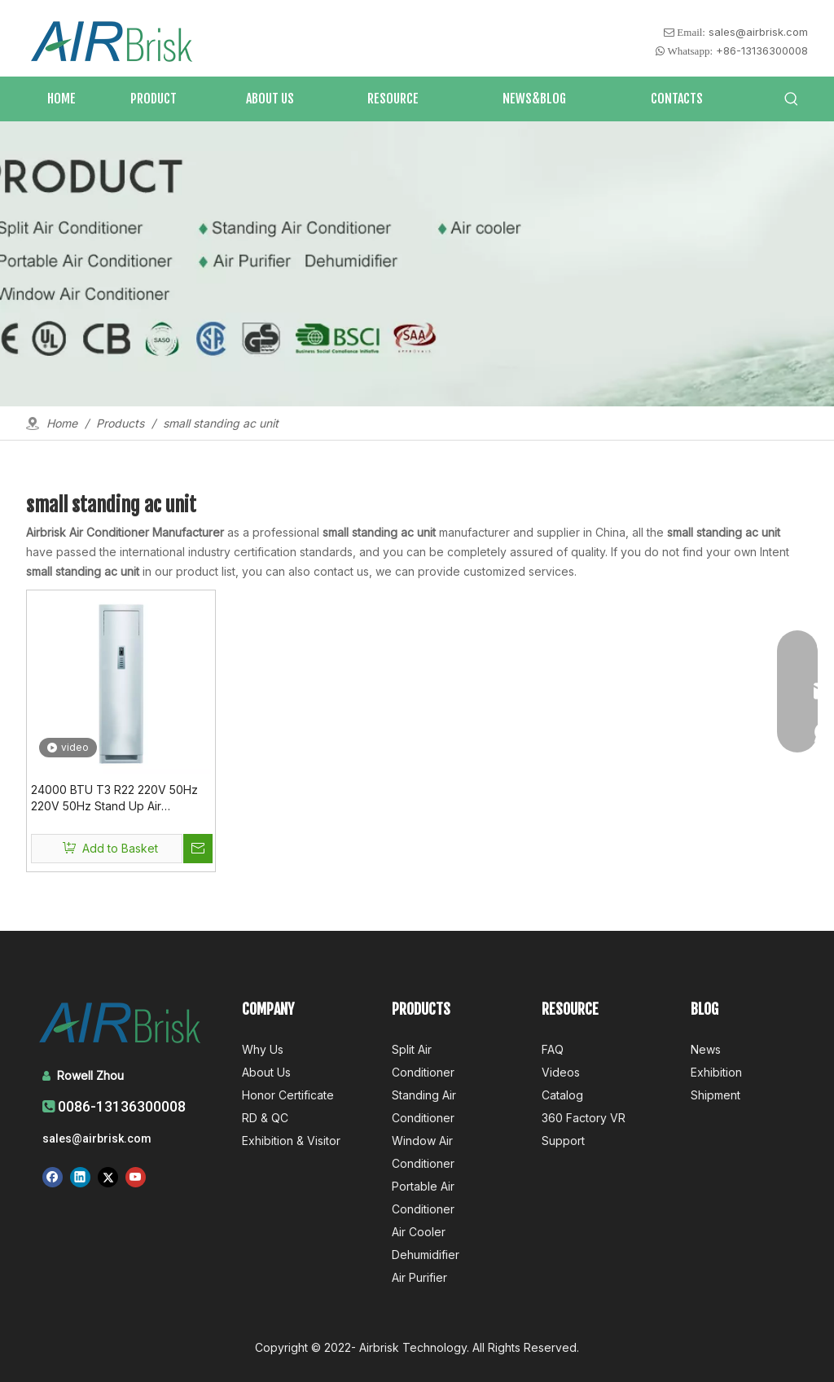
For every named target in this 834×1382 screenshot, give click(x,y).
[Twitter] (108, 1176)
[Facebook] (52, 1176)
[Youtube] (135, 1176)
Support (563, 1140)
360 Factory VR (584, 1118)
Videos (561, 1072)
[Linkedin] (80, 1176)
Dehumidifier (425, 1254)
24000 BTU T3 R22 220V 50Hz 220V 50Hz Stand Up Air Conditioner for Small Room (114, 798)
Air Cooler (419, 1232)
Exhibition (716, 1072)
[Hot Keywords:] (791, 99)
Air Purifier (419, 1277)
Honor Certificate (288, 1095)
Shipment (715, 1095)
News (706, 1049)
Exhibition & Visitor (291, 1140)
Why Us (262, 1049)
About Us (266, 1072)
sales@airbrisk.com (758, 31)
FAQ (553, 1049)
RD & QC (265, 1118)
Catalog (562, 1095)
